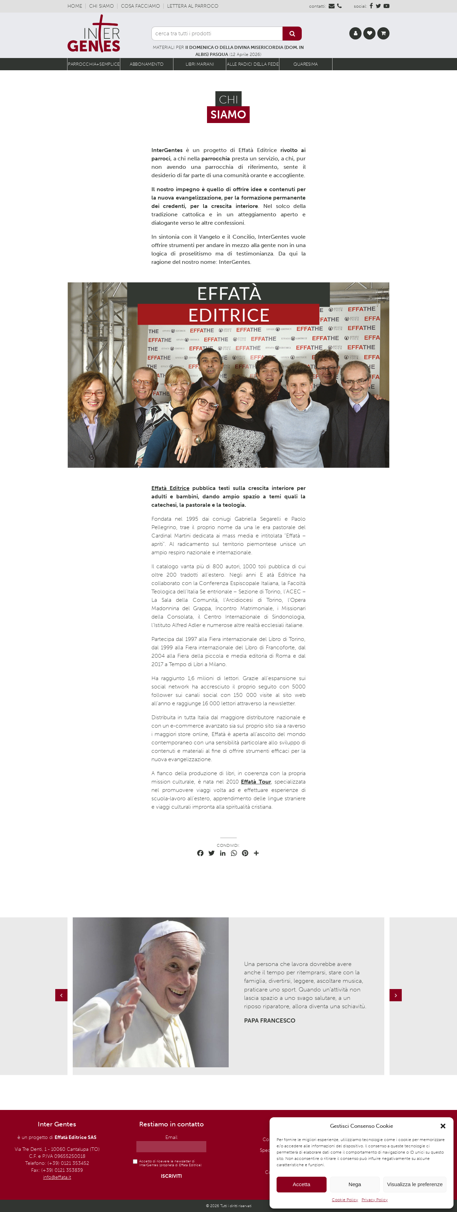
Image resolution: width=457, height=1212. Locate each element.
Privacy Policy (375, 1199)
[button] (443, 1126)
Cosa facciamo (140, 6)
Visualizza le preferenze (415, 1184)
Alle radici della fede (252, 64)
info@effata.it (57, 1177)
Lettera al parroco (193, 6)
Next (396, 1002)
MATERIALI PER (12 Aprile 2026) (228, 51)
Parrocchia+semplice (94, 64)
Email (171, 1137)
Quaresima (305, 64)
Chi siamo (101, 6)
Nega (355, 1184)
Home (74, 6)
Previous (62, 1002)
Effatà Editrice (170, 488)
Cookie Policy (345, 1199)
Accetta (301, 1184)
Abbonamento (147, 64)
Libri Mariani (200, 64)
